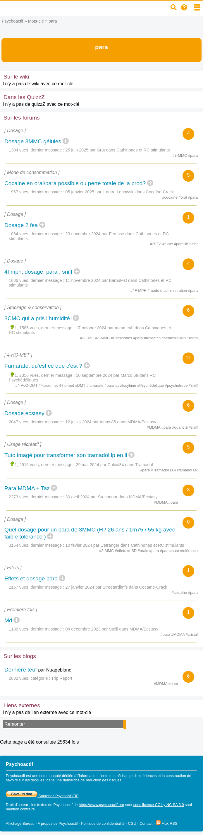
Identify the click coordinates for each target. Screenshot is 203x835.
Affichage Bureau (20, 823)
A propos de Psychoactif (58, 823)
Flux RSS (167, 823)
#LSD (132, 550)
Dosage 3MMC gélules (32, 141)
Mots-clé (36, 21)
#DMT (81, 385)
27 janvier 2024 (80, 587)
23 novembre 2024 (83, 233)
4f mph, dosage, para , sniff (38, 272)
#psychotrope (177, 385)
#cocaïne (170, 197)
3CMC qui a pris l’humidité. (37, 318)
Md (8, 620)
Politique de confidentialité (103, 823)
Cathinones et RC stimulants (143, 150)
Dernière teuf (20, 670)
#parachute (170, 550)
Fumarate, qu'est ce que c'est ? (43, 366)
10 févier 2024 (79, 545)
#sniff (193, 385)
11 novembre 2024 (83, 280)
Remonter (14, 724)
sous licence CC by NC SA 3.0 (158, 804)
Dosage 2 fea (21, 225)
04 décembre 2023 (83, 629)
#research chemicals (162, 338)
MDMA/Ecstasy (142, 422)
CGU (132, 823)
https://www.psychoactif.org (101, 804)
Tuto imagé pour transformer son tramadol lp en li (65, 455)
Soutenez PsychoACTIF (42, 796)
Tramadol (144, 464)
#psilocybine (126, 385)
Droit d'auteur (17, 804)
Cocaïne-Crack (160, 192)
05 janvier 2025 (80, 192)
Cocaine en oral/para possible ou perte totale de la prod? (75, 183)
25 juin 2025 (77, 150)
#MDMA (154, 427)
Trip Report (61, 678)
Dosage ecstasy (24, 413)
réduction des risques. (104, 780)
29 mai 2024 (87, 464)
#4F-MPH (139, 290)
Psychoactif (12, 21)
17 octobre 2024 (91, 328)
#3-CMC (87, 338)
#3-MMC (180, 155)
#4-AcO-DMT (27, 385)
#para (193, 155)
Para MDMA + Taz (27, 488)
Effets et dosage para (31, 578)
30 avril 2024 (78, 497)
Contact (146, 823)
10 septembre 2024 (94, 375)
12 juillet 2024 (79, 422)
